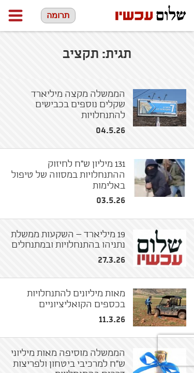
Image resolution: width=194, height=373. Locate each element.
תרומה (58, 15)
